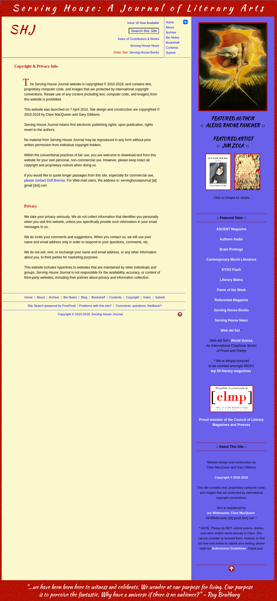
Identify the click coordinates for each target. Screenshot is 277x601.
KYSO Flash (231, 270)
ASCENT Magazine (231, 229)
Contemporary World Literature (231, 260)
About (170, 27)
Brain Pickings (231, 249)
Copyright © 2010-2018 (231, 477)
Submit (170, 52)
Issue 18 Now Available (143, 22)
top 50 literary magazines (231, 371)
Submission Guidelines (229, 548)
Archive (171, 32)
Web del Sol (230, 330)
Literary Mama (231, 280)
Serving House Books (144, 52)
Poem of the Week (231, 290)
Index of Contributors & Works (138, 39)
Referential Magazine (231, 300)
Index (147, 297)
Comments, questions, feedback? (139, 305)
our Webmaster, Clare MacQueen (231, 513)
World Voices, (242, 341)
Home (170, 22)
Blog (84, 297)
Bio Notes (172, 37)
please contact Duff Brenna (44, 180)
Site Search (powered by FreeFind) (52, 305)
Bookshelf (172, 42)
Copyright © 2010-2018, (90, 314)
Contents (172, 47)
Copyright (132, 297)
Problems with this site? (95, 305)
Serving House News (144, 45)
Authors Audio (231, 239)
